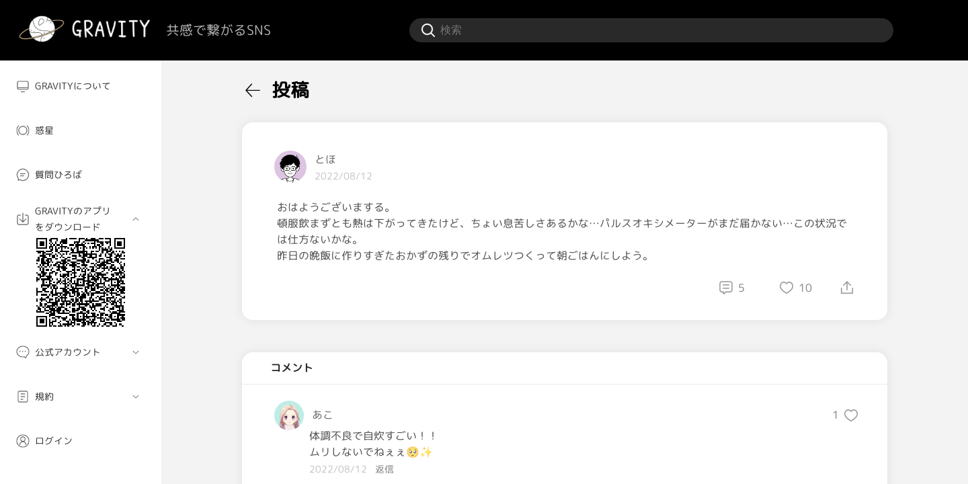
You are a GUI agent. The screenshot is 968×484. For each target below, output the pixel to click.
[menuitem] (80, 86)
